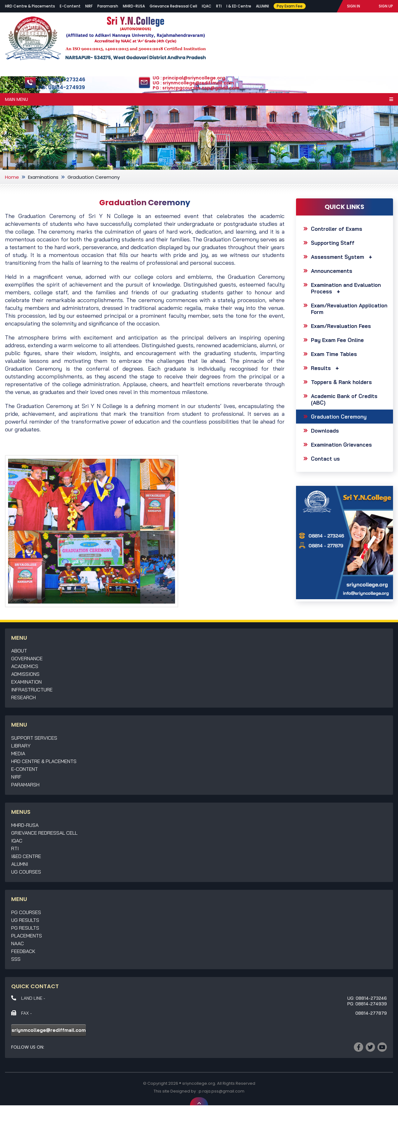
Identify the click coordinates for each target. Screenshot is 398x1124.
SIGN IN (353, 6)
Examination (26, 682)
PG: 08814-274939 (62, 87)
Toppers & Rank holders (341, 382)
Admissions (25, 674)
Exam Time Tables (334, 354)
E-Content (70, 6)
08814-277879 (371, 1013)
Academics (24, 666)
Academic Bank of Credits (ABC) (344, 399)
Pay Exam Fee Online (337, 340)
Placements (26, 935)
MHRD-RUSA (134, 6)
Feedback (23, 951)
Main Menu (199, 99)
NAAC (17, 943)
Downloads (325, 430)
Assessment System (343, 257)
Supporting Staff (332, 243)
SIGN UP (386, 6)
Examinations (43, 177)
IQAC (206, 6)
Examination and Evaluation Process (346, 288)
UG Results (25, 920)
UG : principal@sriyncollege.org (189, 78)
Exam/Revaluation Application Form (349, 308)
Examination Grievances (341, 444)
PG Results (25, 928)
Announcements (331, 271)
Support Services (34, 738)
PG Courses (26, 912)
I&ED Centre (26, 856)
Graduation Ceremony (339, 416)
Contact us (325, 458)
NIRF (89, 6)
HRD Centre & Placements (30, 6)
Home (12, 177)
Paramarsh (107, 6)
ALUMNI (262, 6)
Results (326, 368)
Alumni (19, 864)
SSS (16, 959)
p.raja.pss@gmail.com (221, 1091)
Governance (27, 658)
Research (23, 697)
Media (18, 753)
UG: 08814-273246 (62, 79)
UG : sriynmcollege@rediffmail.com (193, 83)
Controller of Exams (336, 228)
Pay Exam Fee (290, 6)
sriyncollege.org (198, 1083)
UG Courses (26, 872)
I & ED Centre (238, 6)
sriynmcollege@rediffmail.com (49, 1030)
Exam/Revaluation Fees (341, 326)
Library (20, 745)
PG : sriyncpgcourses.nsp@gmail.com (196, 88)
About (19, 650)
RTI (219, 6)
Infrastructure (32, 689)
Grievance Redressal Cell (173, 6)
